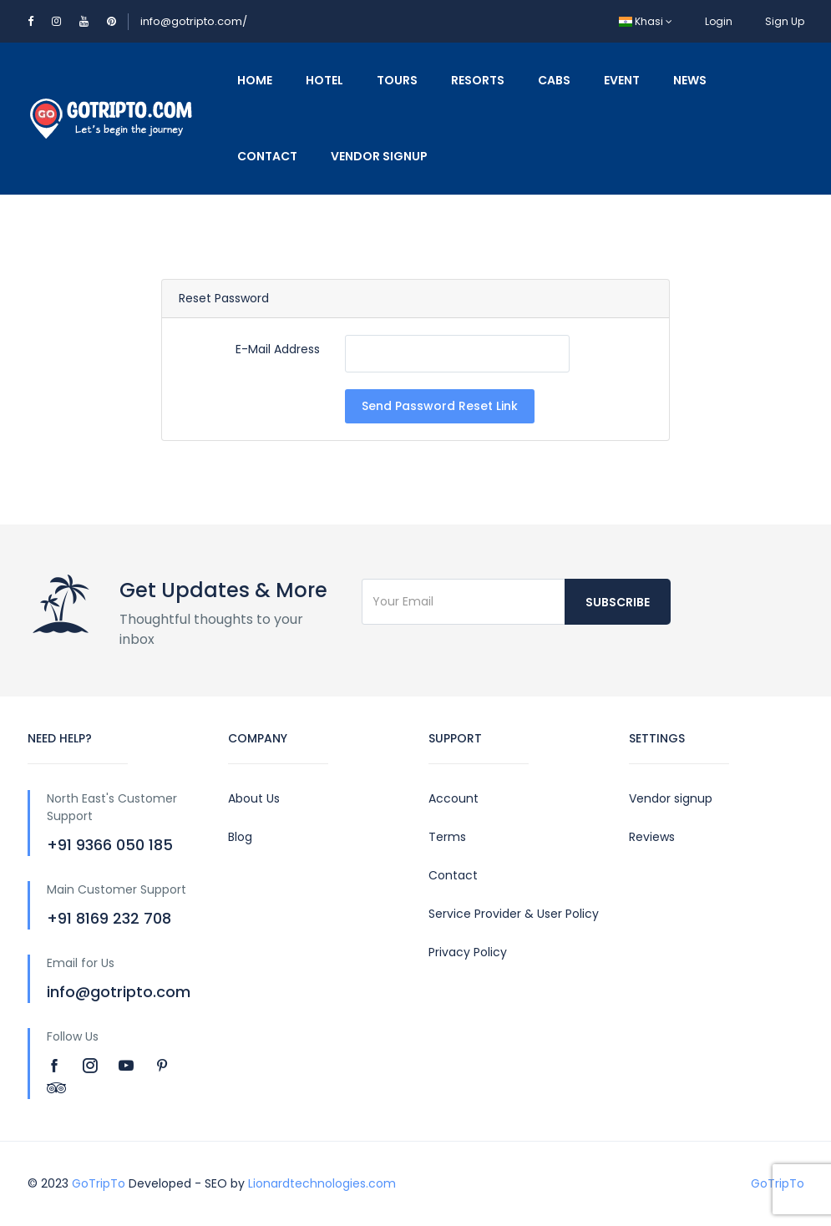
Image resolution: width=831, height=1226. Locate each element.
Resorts (477, 80)
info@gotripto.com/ (193, 21)
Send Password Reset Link (440, 406)
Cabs (554, 80)
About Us (254, 798)
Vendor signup (670, 798)
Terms (447, 836)
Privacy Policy (467, 952)
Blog (240, 836)
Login (718, 21)
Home (254, 80)
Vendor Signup (379, 156)
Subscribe (617, 602)
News (690, 80)
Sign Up (784, 21)
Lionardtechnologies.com (322, 1183)
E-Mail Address (278, 349)
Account (453, 798)
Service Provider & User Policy (513, 913)
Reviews (652, 836)
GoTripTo (98, 1183)
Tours (397, 80)
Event (622, 80)
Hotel (324, 80)
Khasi (645, 21)
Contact (267, 156)
